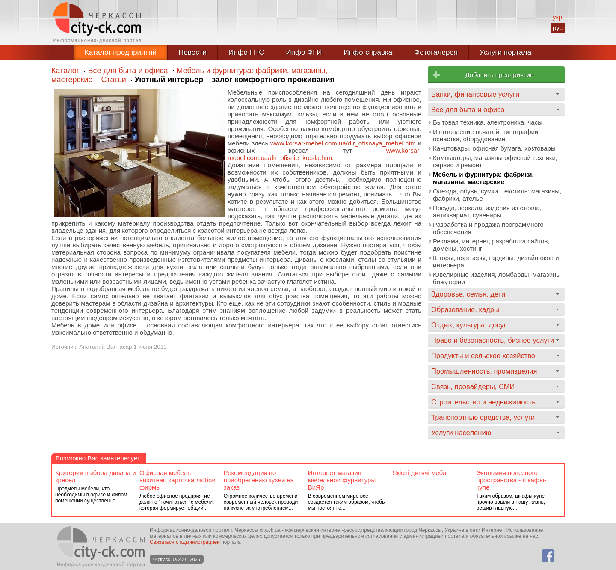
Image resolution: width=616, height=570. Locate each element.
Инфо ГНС (246, 52)
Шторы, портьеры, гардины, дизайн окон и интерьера (496, 261)
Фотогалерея (436, 52)
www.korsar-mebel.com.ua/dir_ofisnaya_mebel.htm (343, 143)
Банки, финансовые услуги (475, 94)
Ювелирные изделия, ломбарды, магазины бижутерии (497, 278)
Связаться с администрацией (185, 542)
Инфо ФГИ (304, 52)
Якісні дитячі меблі (420, 472)
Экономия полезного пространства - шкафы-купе (511, 480)
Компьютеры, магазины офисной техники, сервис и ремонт (495, 161)
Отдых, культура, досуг (468, 325)
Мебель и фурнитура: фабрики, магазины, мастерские (483, 178)
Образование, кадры (465, 309)
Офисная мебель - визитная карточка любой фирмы (177, 480)
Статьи (113, 79)
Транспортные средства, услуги (483, 417)
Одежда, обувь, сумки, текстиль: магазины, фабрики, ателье (497, 194)
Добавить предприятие (499, 74)
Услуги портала (505, 52)
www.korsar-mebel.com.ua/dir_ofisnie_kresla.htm (324, 154)
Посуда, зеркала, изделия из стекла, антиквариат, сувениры (487, 211)
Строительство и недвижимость (483, 402)
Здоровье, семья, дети (468, 294)
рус (558, 27)
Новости (192, 52)
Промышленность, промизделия (484, 371)
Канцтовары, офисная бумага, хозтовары (494, 148)
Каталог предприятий (121, 52)
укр (557, 17)
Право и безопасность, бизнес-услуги (492, 340)
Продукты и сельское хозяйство (483, 355)
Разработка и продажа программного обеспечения (488, 228)
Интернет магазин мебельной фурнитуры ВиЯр (342, 480)
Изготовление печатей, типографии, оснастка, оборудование (486, 135)
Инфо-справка (368, 52)
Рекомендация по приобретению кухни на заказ (259, 480)
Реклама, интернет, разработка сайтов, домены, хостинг (491, 245)
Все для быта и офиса (128, 70)
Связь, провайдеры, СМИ (473, 386)
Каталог (65, 70)
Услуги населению (461, 432)
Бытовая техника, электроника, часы (487, 122)
